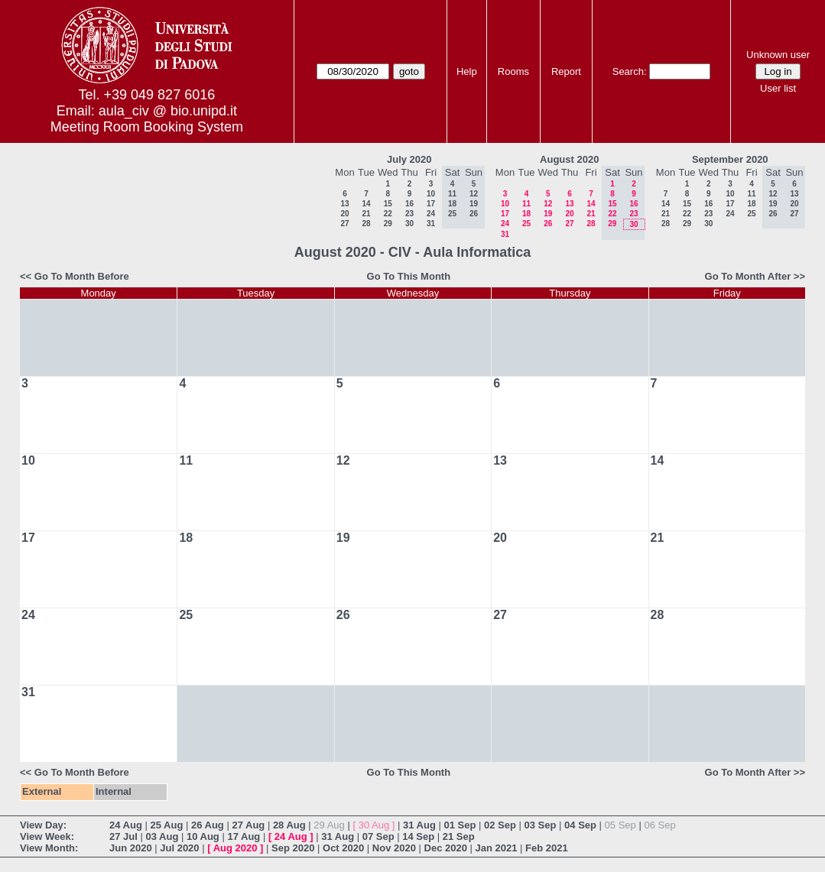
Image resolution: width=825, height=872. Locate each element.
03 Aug (161, 836)
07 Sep (378, 836)
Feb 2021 (546, 848)
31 (431, 223)
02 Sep (500, 825)
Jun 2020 (130, 848)
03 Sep (541, 825)
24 (431, 213)
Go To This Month (409, 276)
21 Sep (459, 836)
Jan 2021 (497, 848)
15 (388, 203)
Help (466, 71)
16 (409, 203)
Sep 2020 (292, 848)
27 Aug (248, 825)
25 (526, 223)
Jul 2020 (179, 848)
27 (344, 223)
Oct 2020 (343, 848)
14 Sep (418, 836)
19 (548, 213)
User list (778, 88)
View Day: (43, 825)
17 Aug (243, 836)
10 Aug (203, 836)
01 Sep (459, 825)
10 (431, 194)
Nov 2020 (394, 848)
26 (548, 223)
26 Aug (207, 825)
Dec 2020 (445, 848)
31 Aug (419, 825)
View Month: (49, 848)
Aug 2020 (235, 848)
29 (388, 223)
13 (344, 203)
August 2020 (569, 159)
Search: (629, 71)
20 (344, 213)
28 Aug (289, 825)
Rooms (513, 71)
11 (526, 203)
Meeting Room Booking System (146, 127)
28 (366, 223)
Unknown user (778, 54)
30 (409, 223)
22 (388, 213)
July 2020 (409, 159)
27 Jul (123, 836)
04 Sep (580, 825)
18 (526, 213)
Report (566, 71)
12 (548, 203)
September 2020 (730, 159)
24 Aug (125, 825)
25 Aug (166, 825)
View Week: (47, 836)
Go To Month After (748, 276)
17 (431, 203)
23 (409, 213)
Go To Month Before (81, 276)
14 (366, 203)
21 (366, 213)
